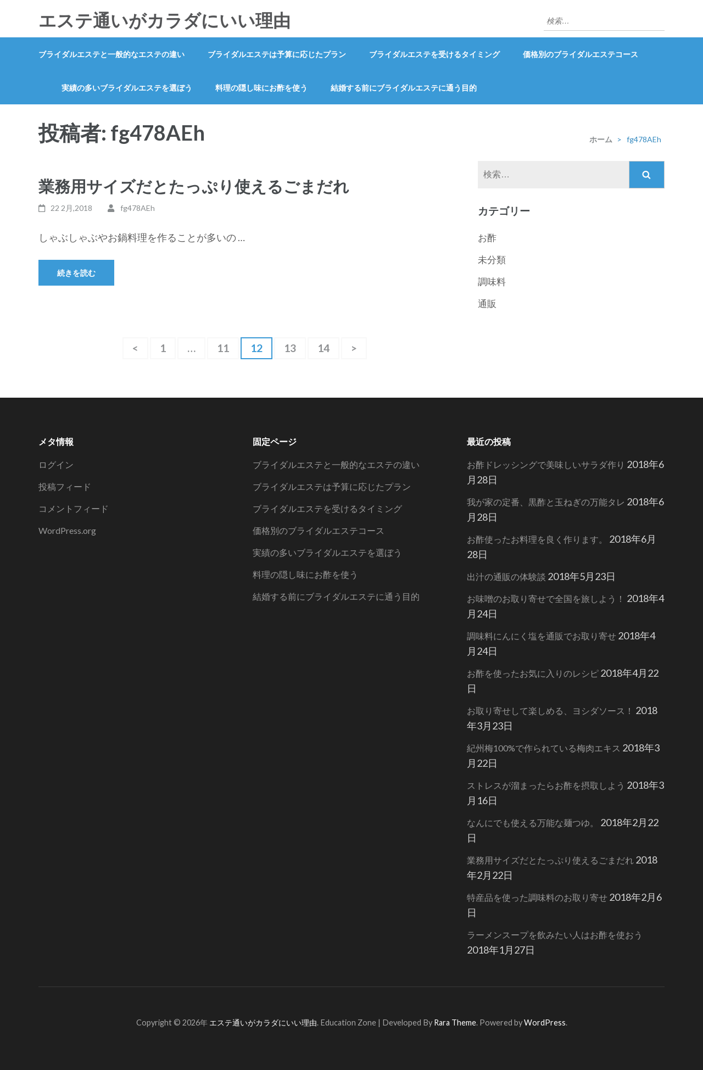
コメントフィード (73, 508)
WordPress (545, 1022)
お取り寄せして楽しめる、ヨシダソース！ (550, 710)
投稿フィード (64, 486)
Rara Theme (455, 1022)
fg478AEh (137, 208)
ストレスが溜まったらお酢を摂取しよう (546, 785)
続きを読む (76, 272)
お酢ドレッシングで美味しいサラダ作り (546, 464)
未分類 (492, 259)
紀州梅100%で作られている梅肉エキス (544, 748)
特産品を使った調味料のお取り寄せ (537, 897)
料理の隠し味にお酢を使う (261, 87)
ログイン (56, 464)
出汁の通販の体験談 (506, 576)
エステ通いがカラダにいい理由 (164, 20)
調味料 (492, 281)
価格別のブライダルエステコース (580, 54)
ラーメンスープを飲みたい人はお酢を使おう (555, 934)
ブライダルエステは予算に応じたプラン (277, 54)
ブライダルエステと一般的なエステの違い (111, 54)
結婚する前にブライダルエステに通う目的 (404, 87)
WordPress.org (67, 530)
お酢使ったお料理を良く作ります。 (537, 539)
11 (223, 350)
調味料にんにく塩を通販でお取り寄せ (541, 636)
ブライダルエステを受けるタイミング (434, 54)
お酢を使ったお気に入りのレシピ (533, 673)
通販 (487, 303)
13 (290, 350)
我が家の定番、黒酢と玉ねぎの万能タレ (546, 502)
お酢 (487, 237)
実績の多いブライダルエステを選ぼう (127, 87)
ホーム (600, 139)
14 (323, 350)
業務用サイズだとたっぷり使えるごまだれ (193, 186)
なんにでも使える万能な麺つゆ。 (533, 822)
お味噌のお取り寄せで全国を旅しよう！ (546, 598)
